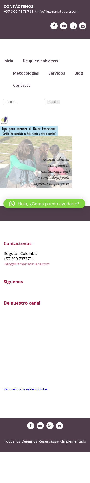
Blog (79, 73)
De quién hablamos (40, 60)
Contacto (22, 85)
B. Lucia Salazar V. (48, 441)
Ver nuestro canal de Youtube (25, 389)
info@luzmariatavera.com (26, 264)
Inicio (8, 60)
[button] (44, 203)
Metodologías (26, 73)
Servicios (56, 73)
